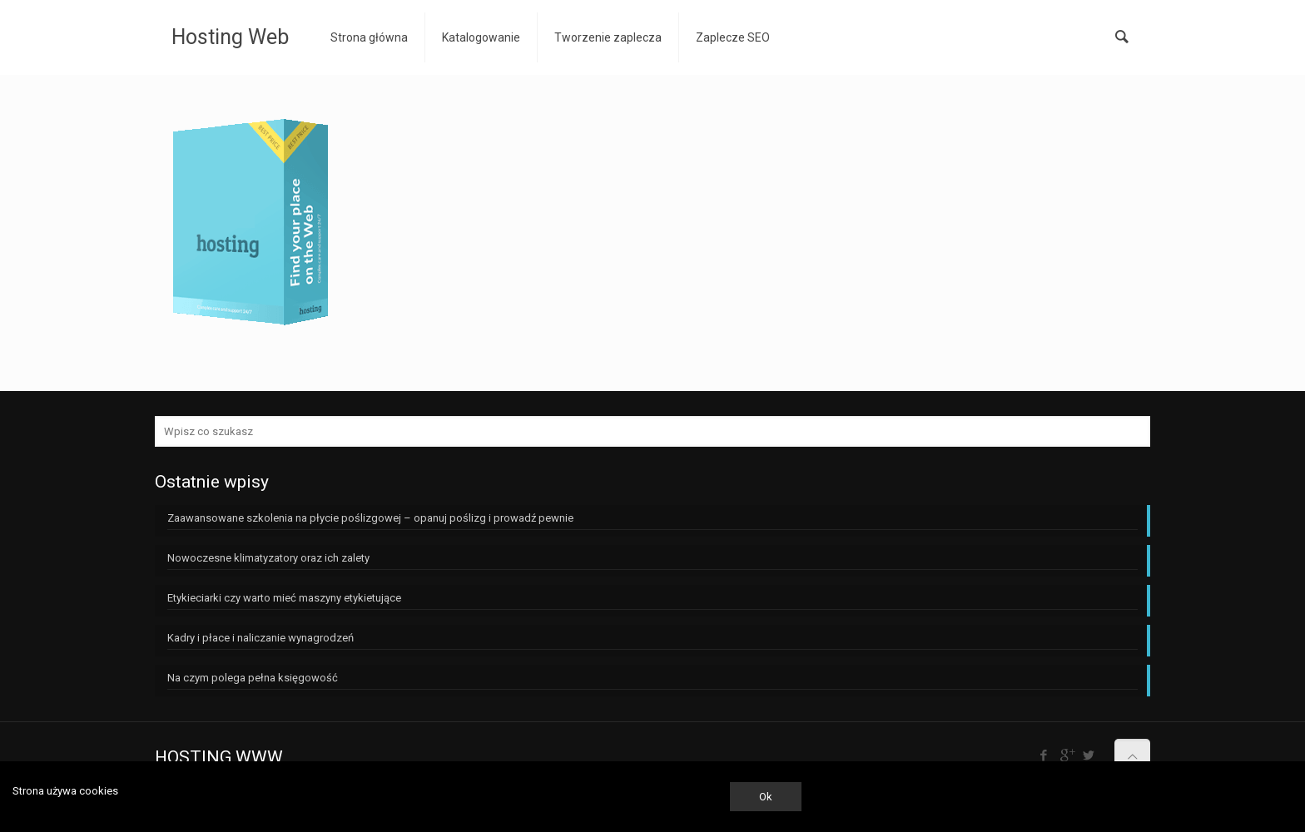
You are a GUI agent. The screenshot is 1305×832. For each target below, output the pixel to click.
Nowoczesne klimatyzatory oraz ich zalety (268, 558)
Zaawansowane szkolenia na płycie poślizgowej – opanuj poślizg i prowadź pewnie (370, 518)
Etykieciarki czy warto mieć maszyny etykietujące (284, 598)
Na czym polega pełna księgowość (252, 677)
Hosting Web (230, 37)
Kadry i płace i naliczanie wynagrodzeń (260, 637)
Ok (765, 796)
